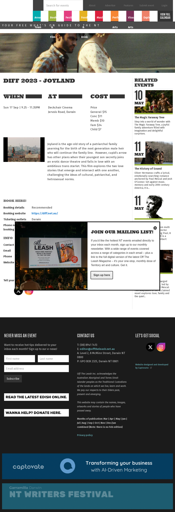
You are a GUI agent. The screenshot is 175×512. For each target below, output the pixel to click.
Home (38, 5)
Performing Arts (118, 17)
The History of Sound (148, 168)
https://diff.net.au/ (45, 213)
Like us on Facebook (139, 347)
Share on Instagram (29, 290)
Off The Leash (17, 11)
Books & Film (56, 17)
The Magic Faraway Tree (149, 117)
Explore (149, 15)
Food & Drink (87, 17)
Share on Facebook (7, 290)
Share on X (18, 290)
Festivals (71, 15)
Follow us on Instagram (161, 347)
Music (102, 15)
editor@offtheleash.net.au (97, 349)
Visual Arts (134, 15)
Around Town (40, 17)
